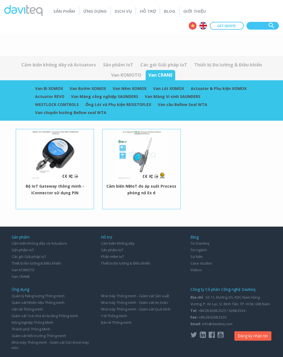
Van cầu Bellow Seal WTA (182, 104)
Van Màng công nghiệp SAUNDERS (104, 96)
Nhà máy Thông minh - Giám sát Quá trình (136, 309)
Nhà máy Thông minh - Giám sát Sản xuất (135, 295)
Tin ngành (198, 249)
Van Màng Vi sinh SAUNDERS (172, 96)
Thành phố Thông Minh (31, 329)
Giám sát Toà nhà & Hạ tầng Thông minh (45, 315)
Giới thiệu (194, 11)
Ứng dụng (95, 11)
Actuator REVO (49, 96)
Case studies (201, 263)
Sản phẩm (64, 11)
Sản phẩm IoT (118, 65)
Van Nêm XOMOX (129, 88)
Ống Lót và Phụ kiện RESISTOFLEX (118, 104)
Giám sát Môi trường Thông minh (39, 335)
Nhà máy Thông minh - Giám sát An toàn (134, 302)
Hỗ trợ (148, 11)
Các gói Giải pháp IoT (163, 65)
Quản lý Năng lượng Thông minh (38, 295)
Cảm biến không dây (118, 243)
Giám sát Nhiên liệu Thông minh (38, 302)
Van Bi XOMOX (49, 88)
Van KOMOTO (126, 75)
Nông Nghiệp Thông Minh (32, 322)
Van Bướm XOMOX (88, 88)
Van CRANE (160, 75)
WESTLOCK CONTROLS (57, 104)
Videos (196, 269)
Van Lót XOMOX (168, 88)
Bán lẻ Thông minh (116, 322)
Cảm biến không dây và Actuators (58, 65)
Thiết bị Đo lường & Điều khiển (228, 65)
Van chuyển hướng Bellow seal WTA (70, 112)
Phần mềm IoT (112, 256)
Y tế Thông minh (114, 315)
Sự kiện (196, 256)
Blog (169, 11)
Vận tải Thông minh (27, 309)
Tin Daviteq (199, 243)
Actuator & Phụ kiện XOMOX (219, 88)
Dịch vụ (123, 11)
